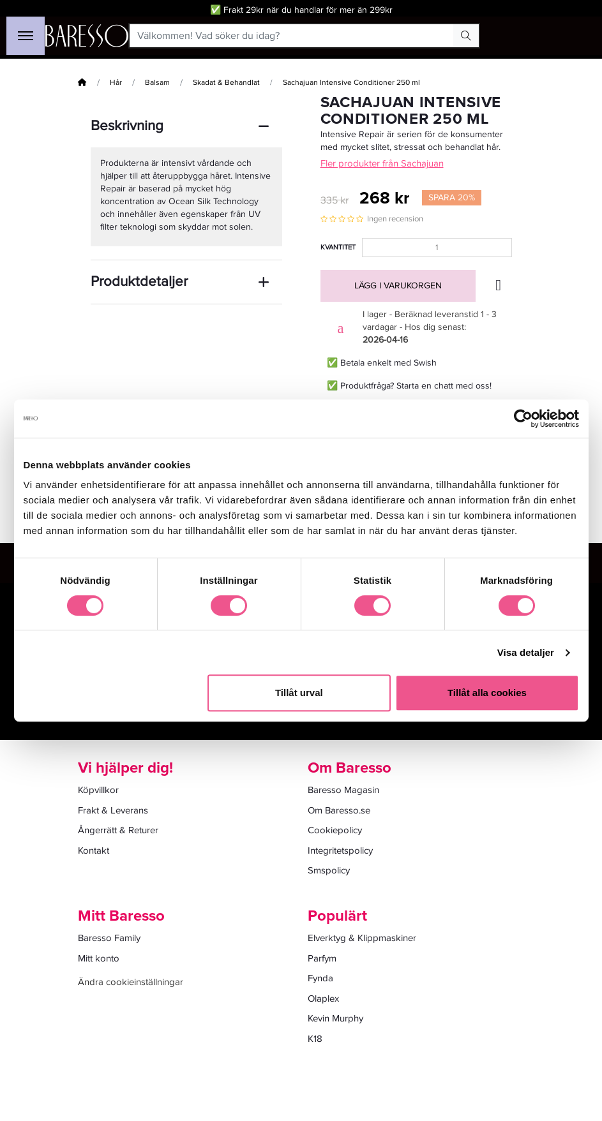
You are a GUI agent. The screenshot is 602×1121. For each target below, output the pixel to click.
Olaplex (323, 998)
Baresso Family (109, 938)
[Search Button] (466, 35)
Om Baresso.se (339, 810)
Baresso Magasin (343, 790)
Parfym (322, 958)
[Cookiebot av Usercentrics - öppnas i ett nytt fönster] (523, 418)
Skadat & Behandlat (226, 82)
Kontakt (93, 850)
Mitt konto (98, 958)
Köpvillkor (98, 790)
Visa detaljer (525, 652)
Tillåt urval (299, 692)
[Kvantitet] (437, 247)
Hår (116, 82)
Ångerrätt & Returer (118, 830)
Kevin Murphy (335, 1018)
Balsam (157, 82)
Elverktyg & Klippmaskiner (362, 938)
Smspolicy (329, 870)
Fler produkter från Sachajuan (382, 163)
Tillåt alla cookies (487, 692)
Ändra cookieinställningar (130, 982)
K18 (315, 1038)
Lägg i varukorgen (398, 285)
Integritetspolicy (340, 850)
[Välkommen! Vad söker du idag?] (291, 35)
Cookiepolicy (335, 830)
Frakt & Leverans (113, 810)
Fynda (320, 978)
